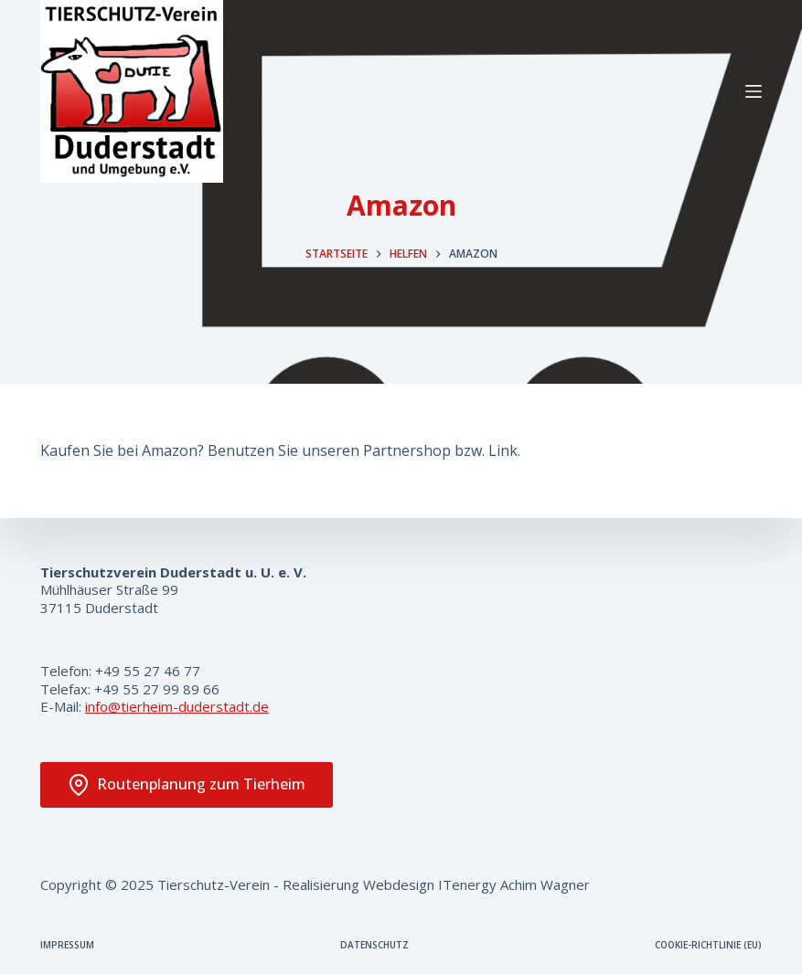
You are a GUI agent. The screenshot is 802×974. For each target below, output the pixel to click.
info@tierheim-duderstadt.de (177, 706)
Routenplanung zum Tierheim (186, 785)
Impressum (67, 945)
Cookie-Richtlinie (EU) (708, 945)
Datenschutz (374, 945)
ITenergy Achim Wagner (514, 884)
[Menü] (753, 91)
